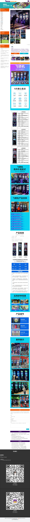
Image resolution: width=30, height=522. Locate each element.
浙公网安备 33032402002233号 (22, 518)
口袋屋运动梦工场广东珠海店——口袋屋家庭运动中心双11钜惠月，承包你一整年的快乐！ (5, 61)
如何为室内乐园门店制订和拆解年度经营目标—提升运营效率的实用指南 (20, 438)
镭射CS (1, 26)
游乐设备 (17, 519)
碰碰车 (1, 28)
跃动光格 (22, 60)
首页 (12, 8)
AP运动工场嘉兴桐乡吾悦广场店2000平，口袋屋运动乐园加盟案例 (19, 447)
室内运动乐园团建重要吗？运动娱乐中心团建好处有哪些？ (18, 437)
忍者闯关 (2, 15)
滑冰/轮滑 (2, 29)
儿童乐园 (2, 19)
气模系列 (2, 20)
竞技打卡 (2, 16)
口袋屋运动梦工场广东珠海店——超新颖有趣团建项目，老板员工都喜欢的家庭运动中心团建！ (5, 67)
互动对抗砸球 (13, 60)
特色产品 (15, 8)
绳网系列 (2, 18)
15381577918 (15, 512)
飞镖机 (18, 60)
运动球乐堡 (27, 60)
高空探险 (2, 17)
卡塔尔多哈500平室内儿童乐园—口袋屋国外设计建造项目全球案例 (19, 448)
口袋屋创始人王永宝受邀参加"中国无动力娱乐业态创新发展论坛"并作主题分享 (5, 56)
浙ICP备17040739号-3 (16, 518)
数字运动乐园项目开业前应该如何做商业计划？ (17, 439)
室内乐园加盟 (15, 519)
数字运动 (18, 8)
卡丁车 (1, 27)
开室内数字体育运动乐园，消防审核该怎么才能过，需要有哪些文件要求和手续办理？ (5, 64)
